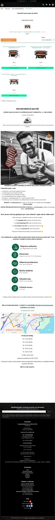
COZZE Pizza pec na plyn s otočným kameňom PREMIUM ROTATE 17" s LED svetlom (41, 47)
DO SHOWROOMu (30, 432)
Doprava (27, 474)
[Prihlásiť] (46, 4)
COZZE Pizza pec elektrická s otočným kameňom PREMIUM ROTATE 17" (14, 47)
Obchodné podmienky (27, 471)
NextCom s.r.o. (41, 517)
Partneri (27, 477)
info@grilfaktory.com (23, 1)
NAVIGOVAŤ (23, 432)
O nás (27, 469)
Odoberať (49, 411)
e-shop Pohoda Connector (33, 517)
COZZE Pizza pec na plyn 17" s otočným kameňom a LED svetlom (24, 32)
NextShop (26, 517)
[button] (43, 4)
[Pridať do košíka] (14, 68)
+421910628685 (33, 1)
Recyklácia (27, 475)
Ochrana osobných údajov (27, 472)
